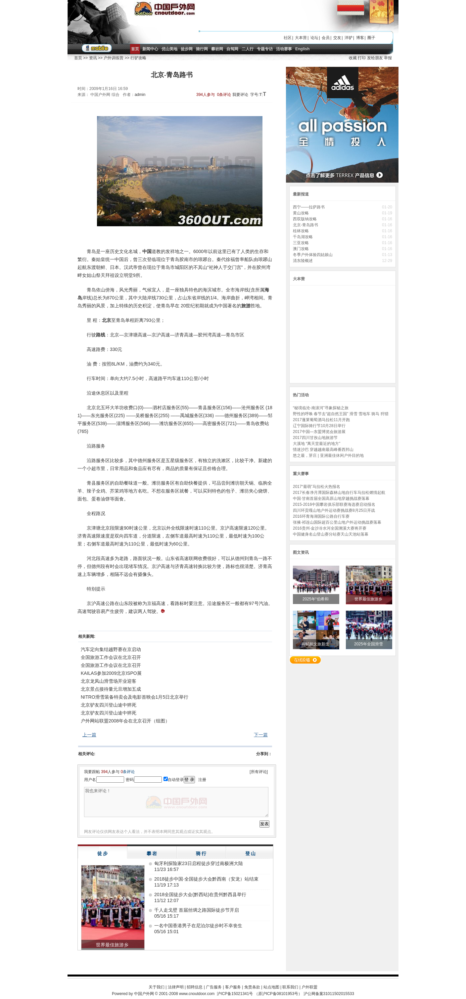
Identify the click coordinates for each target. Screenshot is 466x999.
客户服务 (233, 987)
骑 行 (201, 853)
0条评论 (224, 94)
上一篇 (89, 734)
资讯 (93, 58)
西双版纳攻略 (305, 219)
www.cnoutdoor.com (196, 993)
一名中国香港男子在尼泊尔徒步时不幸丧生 (198, 925)
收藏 (353, 58)
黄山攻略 (301, 213)
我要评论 (240, 94)
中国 (147, 251)
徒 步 (102, 853)
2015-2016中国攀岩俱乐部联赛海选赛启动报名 (334, 504)
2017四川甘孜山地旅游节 (315, 437)
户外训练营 (113, 58)
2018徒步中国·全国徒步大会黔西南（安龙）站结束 (206, 879)
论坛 (314, 37)
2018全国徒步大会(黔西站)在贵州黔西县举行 (200, 894)
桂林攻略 (301, 231)
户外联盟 (309, 987)
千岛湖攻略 (303, 237)
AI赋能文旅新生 (316, 644)
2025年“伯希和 (316, 599)
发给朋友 (375, 58)
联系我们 (290, 987)
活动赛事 (284, 49)
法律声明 (176, 987)
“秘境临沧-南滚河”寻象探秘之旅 (321, 408)
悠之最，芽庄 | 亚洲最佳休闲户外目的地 (328, 455)
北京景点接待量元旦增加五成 (111, 689)
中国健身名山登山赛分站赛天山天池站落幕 (330, 534)
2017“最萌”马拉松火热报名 (316, 486)
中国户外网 (144, 993)
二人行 (248, 49)
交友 (337, 37)
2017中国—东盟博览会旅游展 (319, 431)
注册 (202, 779)
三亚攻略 (301, 242)
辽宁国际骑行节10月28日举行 (319, 425)
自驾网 (232, 49)
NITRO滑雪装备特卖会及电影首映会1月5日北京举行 (134, 697)
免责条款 (252, 987)
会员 (326, 37)
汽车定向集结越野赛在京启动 (111, 649)
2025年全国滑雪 (369, 644)
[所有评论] (259, 771)
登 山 (250, 853)
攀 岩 (152, 853)
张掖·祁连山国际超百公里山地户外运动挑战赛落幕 (337, 522)
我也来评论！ (176, 802)
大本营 (301, 37)
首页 (135, 49)
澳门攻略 (301, 248)
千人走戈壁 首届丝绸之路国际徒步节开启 (196, 910)
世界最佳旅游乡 (368, 599)
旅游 (246, 305)
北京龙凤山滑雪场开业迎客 (108, 681)
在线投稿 (305, 660)
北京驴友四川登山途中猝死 (108, 705)
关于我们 (156, 987)
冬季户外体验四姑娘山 (313, 254)
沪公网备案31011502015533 (328, 993)
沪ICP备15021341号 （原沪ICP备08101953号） (259, 993)
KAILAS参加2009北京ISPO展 (111, 673)
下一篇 (261, 734)
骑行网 (202, 49)
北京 (106, 320)
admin (140, 94)
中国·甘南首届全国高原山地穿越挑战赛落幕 (331, 498)
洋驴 (348, 37)
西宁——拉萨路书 (309, 207)
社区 (288, 37)
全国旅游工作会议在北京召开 (111, 657)
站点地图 (271, 987)
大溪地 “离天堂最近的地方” (316, 443)
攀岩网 (217, 49)
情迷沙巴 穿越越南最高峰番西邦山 (323, 449)
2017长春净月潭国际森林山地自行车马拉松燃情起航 (339, 492)
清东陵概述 (303, 260)
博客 (360, 37)
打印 (362, 58)
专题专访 (265, 49)
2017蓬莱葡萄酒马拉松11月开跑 (321, 419)
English (302, 49)
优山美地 (169, 49)
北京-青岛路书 (305, 225)
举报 (388, 58)
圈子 (371, 37)
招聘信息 (195, 987)
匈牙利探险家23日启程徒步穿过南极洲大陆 (198, 863)
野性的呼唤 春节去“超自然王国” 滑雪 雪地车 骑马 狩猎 (341, 414)
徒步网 (187, 49)
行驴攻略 (138, 58)
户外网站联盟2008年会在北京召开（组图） (125, 720)
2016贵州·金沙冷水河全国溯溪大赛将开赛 (329, 528)
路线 (100, 334)
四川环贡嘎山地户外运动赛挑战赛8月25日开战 (334, 510)
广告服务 (214, 987)
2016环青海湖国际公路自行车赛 (321, 516)
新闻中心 (150, 49)
